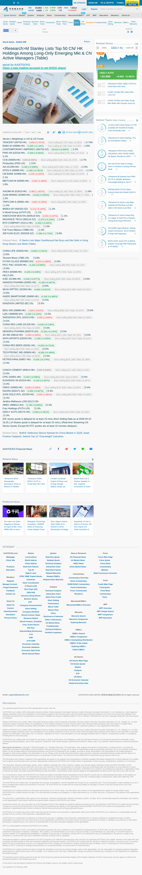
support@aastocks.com (19, 695)
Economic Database (31, 647)
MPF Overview (105, 608)
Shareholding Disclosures (31, 631)
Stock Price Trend (53, 597)
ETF (30, 602)
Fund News (105, 591)
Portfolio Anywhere (53, 632)
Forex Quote (105, 560)
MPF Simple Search (105, 611)
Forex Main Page (105, 557)
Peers (53, 613)
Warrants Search (78, 616)
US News (78, 677)
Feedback (10, 591)
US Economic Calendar (79, 680)
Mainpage (10, 557)
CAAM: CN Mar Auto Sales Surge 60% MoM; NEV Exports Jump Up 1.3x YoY (121, 103)
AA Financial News (78, 557)
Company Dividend (31, 612)
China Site (10, 560)
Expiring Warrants (78, 622)
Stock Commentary (78, 581)
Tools (105, 597)
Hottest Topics (110, 120)
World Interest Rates (31, 654)
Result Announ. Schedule (31, 621)
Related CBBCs (53, 576)
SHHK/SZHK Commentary (78, 584)
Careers (10, 608)
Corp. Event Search (30, 625)
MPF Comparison (105, 615)
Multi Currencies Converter (105, 573)
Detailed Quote (53, 560)
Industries (31, 580)
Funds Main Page (105, 584)
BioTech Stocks (31, 599)
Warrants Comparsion (78, 619)
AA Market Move (53, 623)
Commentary (105, 567)
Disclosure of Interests (53, 616)
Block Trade (53, 607)
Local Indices (31, 557)
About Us (10, 605)
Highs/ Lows (31, 573)
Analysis (78, 670)
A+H (31, 634)
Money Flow (53, 610)
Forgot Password (10, 587)
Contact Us (10, 594)
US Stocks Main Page (78, 661)
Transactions (53, 603)
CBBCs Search (78, 633)
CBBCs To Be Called (78, 643)
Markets (105, 570)
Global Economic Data (78, 683)
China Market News (79, 567)
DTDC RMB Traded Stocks (31, 576)
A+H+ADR (31, 641)
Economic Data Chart (31, 650)
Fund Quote (105, 587)
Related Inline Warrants (53, 580)
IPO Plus (30, 628)
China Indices (31, 563)
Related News (10, 459)
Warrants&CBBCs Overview (78, 605)
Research (78, 594)
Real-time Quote (53, 557)
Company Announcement (31, 605)
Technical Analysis (53, 563)
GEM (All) (31, 592)
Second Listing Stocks (30, 596)
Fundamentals (53, 626)
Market (78, 667)
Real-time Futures (31, 567)
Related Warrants (53, 573)
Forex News (105, 563)
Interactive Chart (53, 567)
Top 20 (31, 570)
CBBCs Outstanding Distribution (79, 640)
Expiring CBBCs (78, 646)
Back (87, 41)
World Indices (31, 560)
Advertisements (10, 611)
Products (10, 567)
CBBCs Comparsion (78, 637)
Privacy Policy (10, 618)
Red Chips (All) (30, 589)
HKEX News (78, 563)
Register (10, 581)
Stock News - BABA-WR (15, 42)
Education (10, 570)
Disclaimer (10, 615)
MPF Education (105, 618)
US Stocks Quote (79, 664)
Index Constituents (31, 583)
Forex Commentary (78, 591)
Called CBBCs (78, 650)
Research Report (31, 618)
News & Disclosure (53, 620)
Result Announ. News (31, 615)
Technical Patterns (53, 629)
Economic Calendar (30, 644)
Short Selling (30, 609)
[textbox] (119, 9)
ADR (31, 638)
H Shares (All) (31, 586)
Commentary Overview (78, 578)
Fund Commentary (79, 587)
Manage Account (11, 584)
